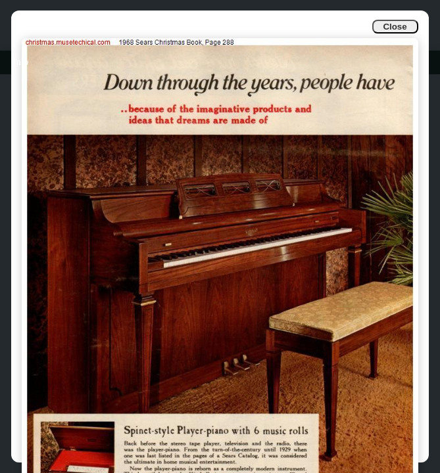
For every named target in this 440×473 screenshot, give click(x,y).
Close (394, 27)
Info (20, 62)
